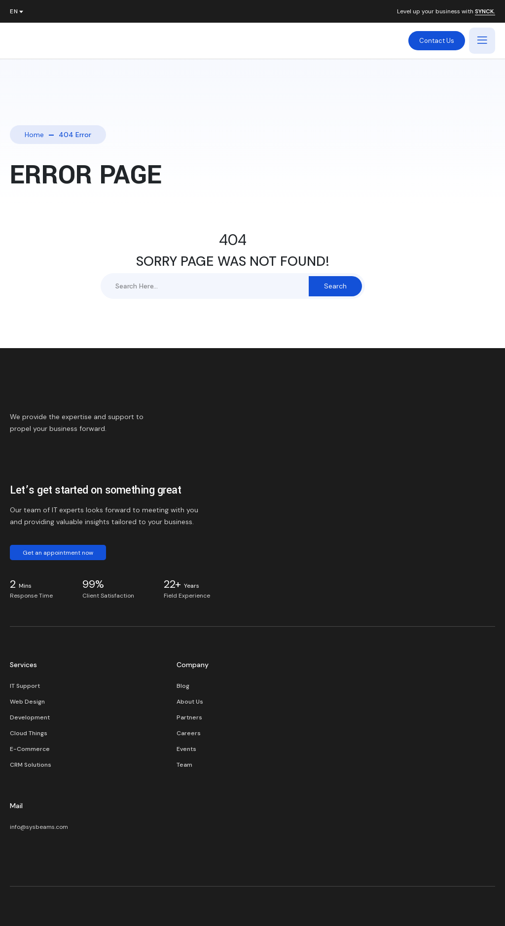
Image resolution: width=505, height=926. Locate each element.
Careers (189, 733)
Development (30, 717)
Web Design (27, 702)
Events (186, 749)
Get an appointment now (58, 553)
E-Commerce (30, 749)
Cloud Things (28, 733)
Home (34, 134)
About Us (190, 702)
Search (335, 286)
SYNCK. (485, 11)
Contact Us (436, 40)
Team (184, 765)
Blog (183, 686)
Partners (189, 717)
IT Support (25, 686)
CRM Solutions (30, 765)
